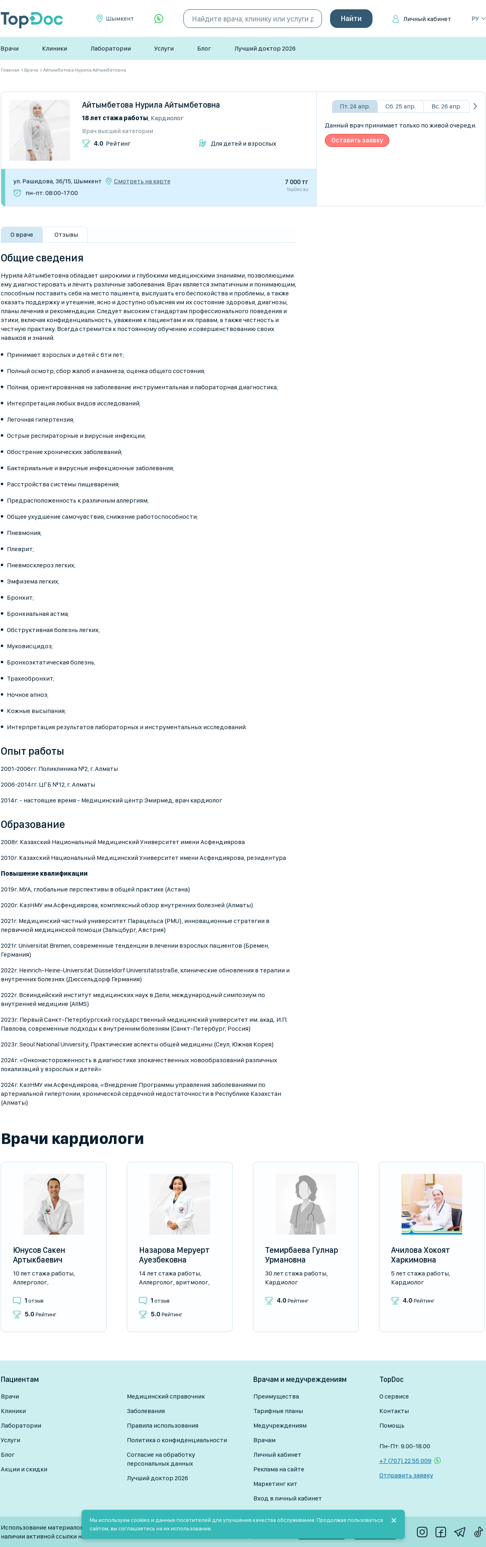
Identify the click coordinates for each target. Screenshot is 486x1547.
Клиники (54, 48)
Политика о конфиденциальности (177, 1440)
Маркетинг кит (275, 1484)
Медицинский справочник (166, 1396)
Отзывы (66, 234)
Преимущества (276, 1396)
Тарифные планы (278, 1411)
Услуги (164, 48)
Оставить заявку (357, 140)
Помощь (391, 1425)
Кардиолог (167, 118)
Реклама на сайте (278, 1469)
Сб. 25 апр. (400, 106)
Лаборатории (110, 48)
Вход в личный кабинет (287, 1498)
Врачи (9, 48)
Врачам (264, 1440)
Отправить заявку (406, 1475)
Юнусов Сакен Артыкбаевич (39, 1255)
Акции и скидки (24, 1469)
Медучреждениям (280, 1425)
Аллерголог (30, 1282)
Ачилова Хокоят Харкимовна (420, 1255)
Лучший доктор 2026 (265, 48)
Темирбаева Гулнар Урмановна (301, 1255)
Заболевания (146, 1411)
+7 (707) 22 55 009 (405, 1460)
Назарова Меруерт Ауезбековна (174, 1255)
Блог (204, 48)
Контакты (394, 1411)
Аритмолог (192, 1282)
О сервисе (394, 1396)
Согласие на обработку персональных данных (161, 1459)
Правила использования (162, 1425)
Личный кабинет (427, 19)
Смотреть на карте (142, 181)
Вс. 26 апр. (446, 106)
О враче (22, 234)
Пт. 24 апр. (355, 106)
